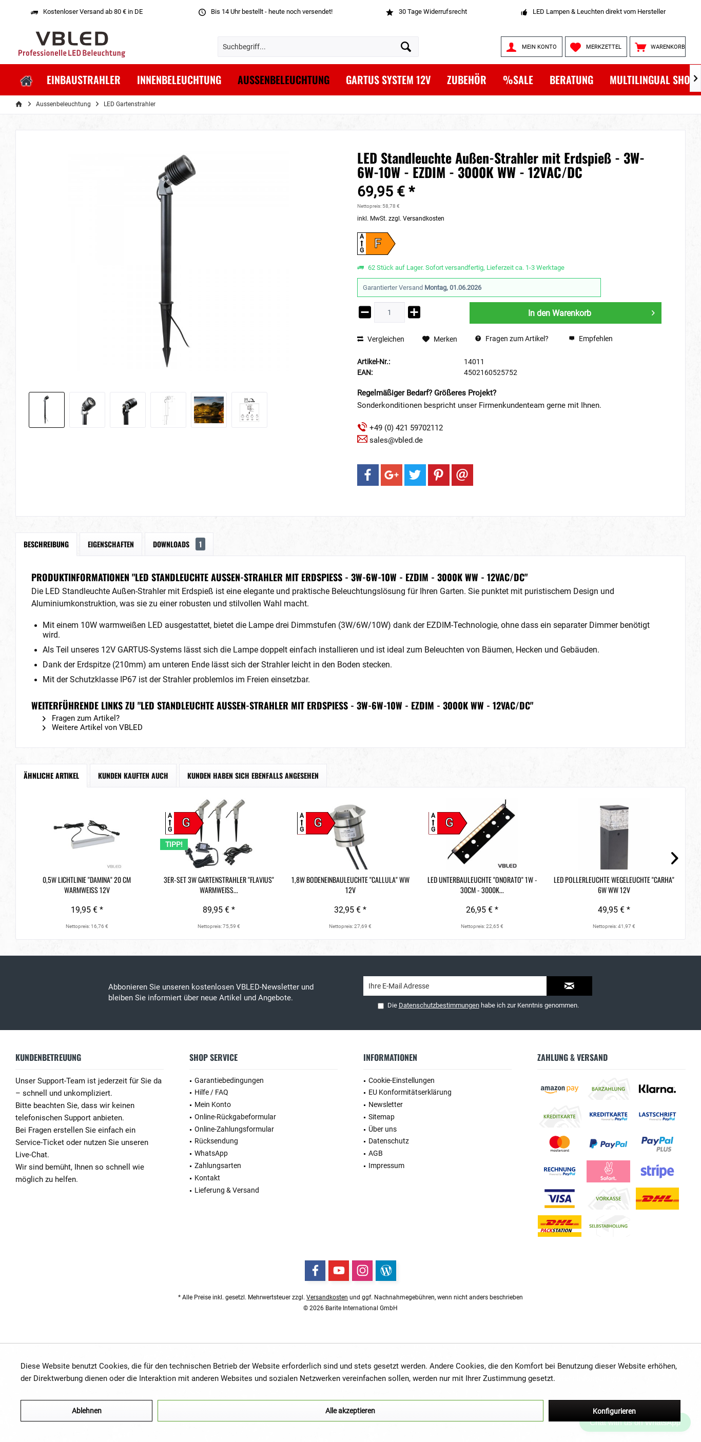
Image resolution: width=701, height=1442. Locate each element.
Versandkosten (327, 1297)
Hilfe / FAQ (211, 1092)
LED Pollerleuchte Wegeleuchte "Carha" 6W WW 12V (614, 885)
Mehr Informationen (591, 1378)
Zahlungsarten (217, 1165)
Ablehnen (87, 1411)
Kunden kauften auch (133, 775)
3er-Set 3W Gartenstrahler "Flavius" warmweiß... (219, 885)
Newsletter (385, 1104)
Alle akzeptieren (350, 1411)
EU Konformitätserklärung (410, 1092)
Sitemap (381, 1117)
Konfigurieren (614, 1411)
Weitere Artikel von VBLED (93, 727)
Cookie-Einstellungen (401, 1080)
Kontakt (207, 1178)
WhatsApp (211, 1153)
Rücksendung (216, 1141)
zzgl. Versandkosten (416, 218)
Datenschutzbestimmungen (439, 1005)
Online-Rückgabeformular (235, 1117)
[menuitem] (658, 46)
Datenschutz (388, 1141)
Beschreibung (46, 544)
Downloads (179, 544)
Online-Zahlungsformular (234, 1129)
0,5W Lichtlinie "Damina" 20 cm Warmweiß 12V (87, 885)
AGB (375, 1153)
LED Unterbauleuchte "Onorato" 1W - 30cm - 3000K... (482, 885)
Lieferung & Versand (226, 1190)
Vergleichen (380, 339)
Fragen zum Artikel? (512, 338)
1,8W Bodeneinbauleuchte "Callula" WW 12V (350, 885)
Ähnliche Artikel (51, 775)
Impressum (386, 1165)
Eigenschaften (111, 544)
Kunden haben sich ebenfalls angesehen (253, 775)
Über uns (382, 1129)
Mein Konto (212, 1104)
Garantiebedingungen (229, 1080)
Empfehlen (591, 338)
